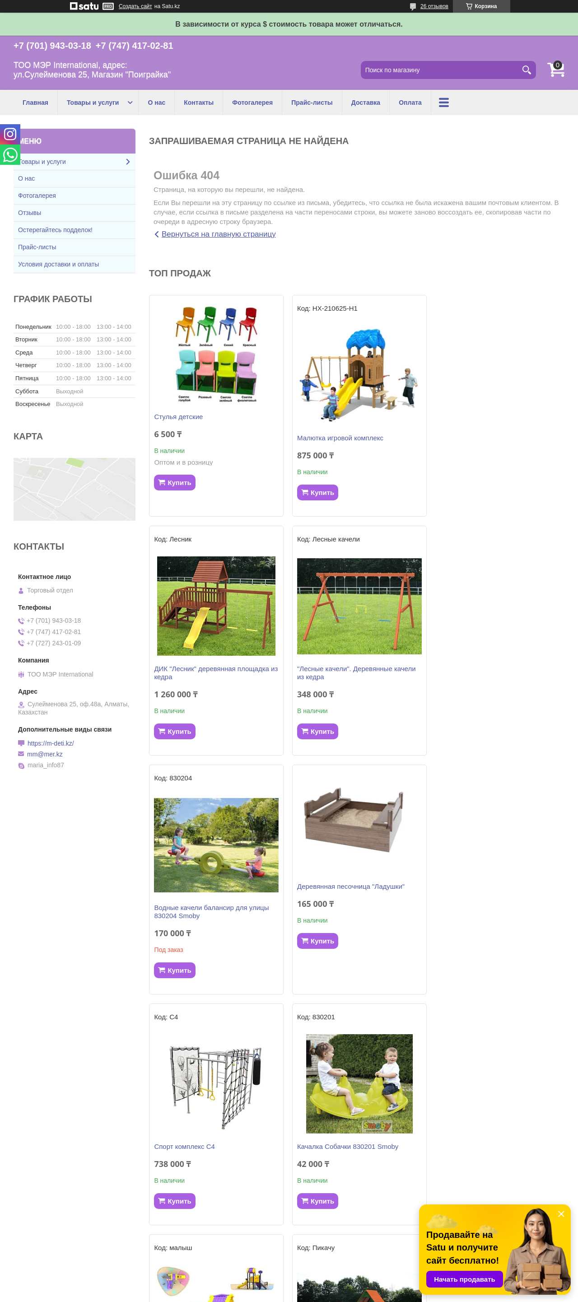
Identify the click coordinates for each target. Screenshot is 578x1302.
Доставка (365, 102)
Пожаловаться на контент (319, 1293)
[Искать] (527, 70)
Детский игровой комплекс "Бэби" (348, 1146)
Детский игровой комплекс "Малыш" (493, 915)
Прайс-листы (312, 102)
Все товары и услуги (354, 1242)
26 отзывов (434, 6)
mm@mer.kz (45, 754)
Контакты (199, 102)
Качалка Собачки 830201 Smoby (345, 915)
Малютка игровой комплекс (338, 438)
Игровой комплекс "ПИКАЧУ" (199, 1146)
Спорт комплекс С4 (184, 915)
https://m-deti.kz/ (51, 743)
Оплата (410, 102)
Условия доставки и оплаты (58, 264)
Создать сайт (135, 6)
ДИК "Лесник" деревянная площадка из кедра (494, 442)
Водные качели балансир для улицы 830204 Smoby (352, 681)
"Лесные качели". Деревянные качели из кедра (213, 681)
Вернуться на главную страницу (219, 234)
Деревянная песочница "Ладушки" (490, 655)
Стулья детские (178, 416)
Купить (179, 482)
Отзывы (29, 212)
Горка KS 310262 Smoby (475, 1146)
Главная (35, 102)
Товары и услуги (93, 102)
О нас (156, 102)
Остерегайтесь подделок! (55, 229)
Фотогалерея (252, 102)
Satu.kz (327, 1285)
